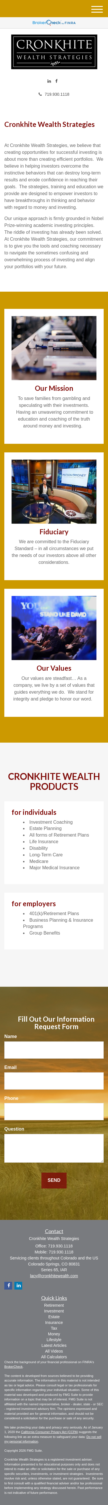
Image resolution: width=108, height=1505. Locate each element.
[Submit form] (53, 1180)
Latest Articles (54, 1345)
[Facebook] (56, 81)
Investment (54, 1311)
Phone (11, 1098)
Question (14, 1129)
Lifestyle (54, 1339)
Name (10, 1036)
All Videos (54, 1351)
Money (54, 1334)
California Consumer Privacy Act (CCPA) (49, 1432)
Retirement (54, 1305)
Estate (54, 1316)
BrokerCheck (13, 1366)
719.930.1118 (54, 94)
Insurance (54, 1322)
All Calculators (54, 1357)
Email (10, 1067)
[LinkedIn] (49, 81)
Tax (54, 1328)
